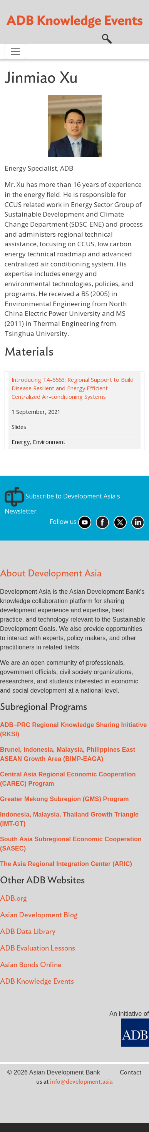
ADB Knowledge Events (37, 981)
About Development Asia (51, 573)
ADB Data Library (27, 931)
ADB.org (13, 898)
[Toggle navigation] (15, 51)
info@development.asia (81, 1082)
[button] (107, 38)
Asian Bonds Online (31, 965)
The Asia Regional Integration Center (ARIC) (66, 864)
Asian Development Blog (38, 915)
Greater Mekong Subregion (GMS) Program (64, 799)
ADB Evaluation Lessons (37, 948)
